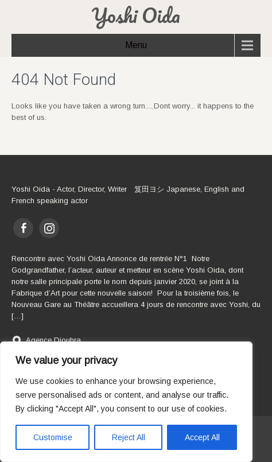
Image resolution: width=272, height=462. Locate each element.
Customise (52, 437)
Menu (136, 45)
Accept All (202, 437)
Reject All (128, 437)
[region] (126, 401)
